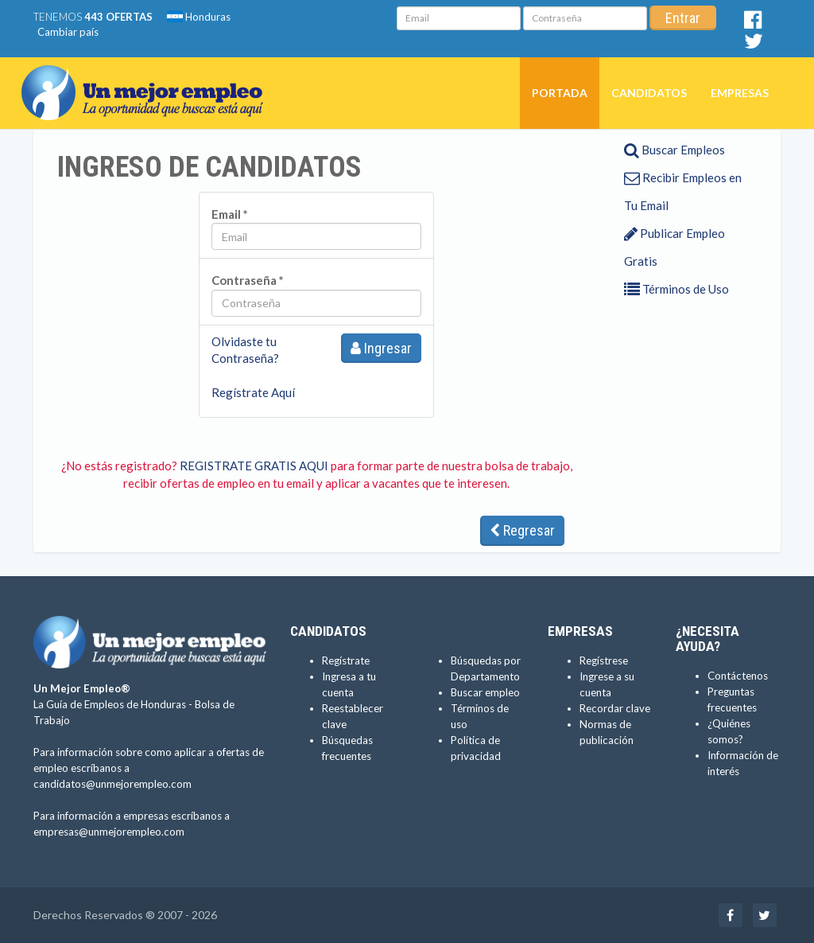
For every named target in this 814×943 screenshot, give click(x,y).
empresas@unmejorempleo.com (108, 831)
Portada (559, 92)
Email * (229, 214)
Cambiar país (68, 31)
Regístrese (603, 660)
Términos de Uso (676, 289)
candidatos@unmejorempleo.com (112, 783)
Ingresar (381, 348)
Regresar (522, 530)
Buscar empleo (485, 692)
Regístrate (346, 660)
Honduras (199, 16)
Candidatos (649, 92)
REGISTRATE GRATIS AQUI (254, 465)
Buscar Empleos (674, 149)
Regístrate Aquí (253, 392)
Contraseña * (247, 280)
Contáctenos (737, 675)
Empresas (740, 92)
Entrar (682, 18)
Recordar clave (614, 708)
